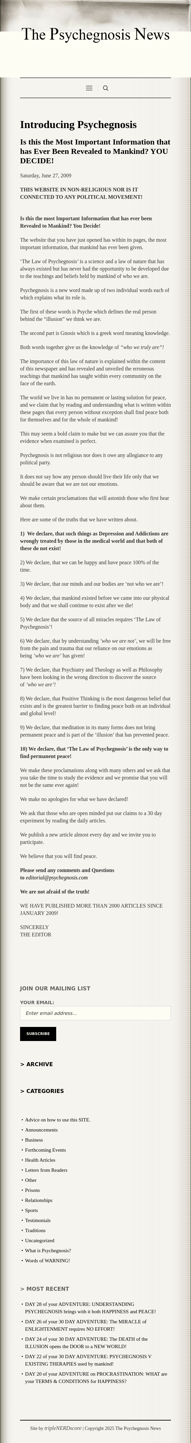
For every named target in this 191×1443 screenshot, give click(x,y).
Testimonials (38, 1220)
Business (34, 1140)
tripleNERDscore (63, 1428)
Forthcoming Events (45, 1150)
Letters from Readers (46, 1170)
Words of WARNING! (47, 1260)
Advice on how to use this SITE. (57, 1119)
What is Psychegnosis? (48, 1250)
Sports (31, 1210)
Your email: (37, 1002)
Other (30, 1180)
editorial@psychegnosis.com (57, 877)
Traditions (35, 1230)
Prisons (32, 1190)
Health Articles (40, 1160)
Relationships (39, 1200)
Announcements (41, 1130)
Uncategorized (39, 1240)
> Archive (36, 1064)
